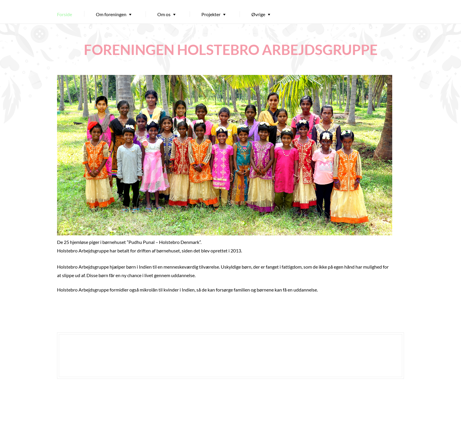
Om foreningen (111, 14)
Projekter (211, 14)
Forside (64, 14)
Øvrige (258, 14)
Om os (164, 14)
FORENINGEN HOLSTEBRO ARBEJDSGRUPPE (231, 49)
